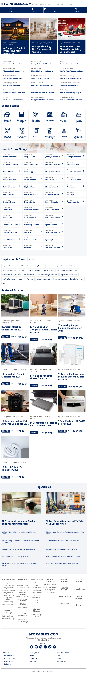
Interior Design (64, 589)
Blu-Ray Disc (36, 590)
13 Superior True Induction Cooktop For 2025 (13, 100)
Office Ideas (29, 279)
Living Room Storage (8, 598)
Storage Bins (8, 583)
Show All (31, 259)
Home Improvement (60, 279)
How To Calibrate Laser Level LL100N (70, 64)
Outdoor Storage (64, 580)
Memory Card (36, 598)
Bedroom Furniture (22, 593)
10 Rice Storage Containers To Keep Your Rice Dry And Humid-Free (20, 541)
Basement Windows (9, 270)
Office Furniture (22, 590)
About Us (6, 653)
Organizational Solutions (69, 275)
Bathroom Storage (8, 604)
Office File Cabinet (50, 585)
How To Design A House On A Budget (70, 78)
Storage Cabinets (8, 585)
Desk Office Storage (50, 587)
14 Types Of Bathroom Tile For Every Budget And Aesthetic (42, 100)
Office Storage (50, 580)
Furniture (22, 579)
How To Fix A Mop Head (11, 85)
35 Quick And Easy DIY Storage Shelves (15, 556)
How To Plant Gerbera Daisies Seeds (14, 64)
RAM (36, 600)
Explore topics (10, 106)
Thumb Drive (36, 588)
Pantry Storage (78, 597)
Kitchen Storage (8, 602)
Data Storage (37, 579)
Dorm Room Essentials (64, 270)
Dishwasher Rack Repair (69, 266)
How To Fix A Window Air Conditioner (12, 78)
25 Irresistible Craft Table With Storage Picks (61, 549)
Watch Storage (78, 580)
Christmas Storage (8, 616)
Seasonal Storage (8, 612)
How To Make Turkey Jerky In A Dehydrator (71, 92)
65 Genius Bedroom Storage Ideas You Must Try (62, 541)
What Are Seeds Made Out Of (13, 71)
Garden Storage (22, 622)
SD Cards (37, 595)
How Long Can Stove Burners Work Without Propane (42, 85)
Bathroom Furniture (22, 604)
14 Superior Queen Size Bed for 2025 (14, 92)
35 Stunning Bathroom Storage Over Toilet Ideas (62, 564)
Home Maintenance (10, 321)
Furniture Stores (22, 583)
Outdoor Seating (52, 266)
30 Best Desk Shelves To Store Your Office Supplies (63, 556)
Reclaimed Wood (22, 607)
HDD (36, 585)
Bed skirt (22, 270)
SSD (36, 583)
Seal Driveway (29, 275)
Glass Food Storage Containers (47, 275)
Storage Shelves (8, 593)
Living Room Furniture (22, 600)
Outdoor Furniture (22, 588)
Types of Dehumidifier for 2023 (13, 266)
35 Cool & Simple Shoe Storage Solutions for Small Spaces (19, 533)
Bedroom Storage (8, 595)
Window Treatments (43, 279)
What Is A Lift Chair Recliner (41, 78)
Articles (77, 321)
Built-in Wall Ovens (76, 279)
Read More (5, 337)
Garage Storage (36, 610)
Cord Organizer (48, 270)
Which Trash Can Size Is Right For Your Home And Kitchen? (19, 564)
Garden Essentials (22, 615)
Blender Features (34, 270)
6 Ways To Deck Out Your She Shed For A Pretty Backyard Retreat (42, 64)
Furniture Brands (22, 585)
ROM (36, 603)
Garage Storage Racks (37, 615)
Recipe (77, 270)
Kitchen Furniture (22, 597)
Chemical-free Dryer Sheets (11, 275)
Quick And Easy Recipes (35, 266)
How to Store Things (14, 149)
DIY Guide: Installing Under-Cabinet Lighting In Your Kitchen (43, 71)
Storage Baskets (8, 588)
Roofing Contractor (9, 279)
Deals (78, 605)
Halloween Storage (8, 619)
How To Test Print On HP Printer (71, 100)
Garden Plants (22, 619)
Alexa (20, 279)
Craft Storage (64, 596)
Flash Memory (37, 593)
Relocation (64, 603)
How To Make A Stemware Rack (71, 71)
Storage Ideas (8, 579)
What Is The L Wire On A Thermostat (69, 85)
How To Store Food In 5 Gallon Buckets (42, 92)
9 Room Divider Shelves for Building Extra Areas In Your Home (65, 533)
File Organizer (50, 590)
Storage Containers (8, 590)
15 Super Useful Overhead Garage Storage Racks (18, 549)
